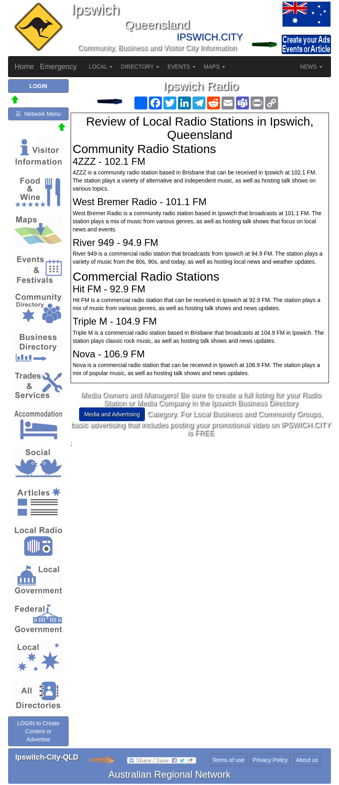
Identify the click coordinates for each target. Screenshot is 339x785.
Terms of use (228, 760)
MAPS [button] (215, 66)
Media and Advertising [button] (112, 414)
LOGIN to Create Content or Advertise (38, 731)
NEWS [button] (311, 66)
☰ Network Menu (38, 114)
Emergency (58, 67)
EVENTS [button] (181, 66)
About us (307, 760)
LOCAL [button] (101, 66)
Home (24, 67)
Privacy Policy (270, 760)
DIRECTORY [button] (140, 66)
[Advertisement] (201, 503)
